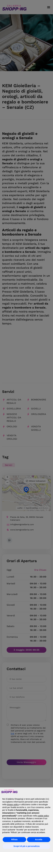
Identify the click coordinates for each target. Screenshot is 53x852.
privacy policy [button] (13, 804)
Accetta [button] (38, 839)
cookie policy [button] (43, 816)
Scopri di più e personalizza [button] (26, 846)
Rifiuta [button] (14, 839)
